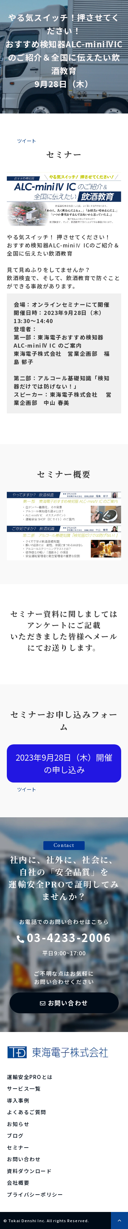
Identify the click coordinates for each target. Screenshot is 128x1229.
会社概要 (18, 1182)
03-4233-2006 (69, 937)
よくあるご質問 (26, 1112)
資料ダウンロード (29, 1170)
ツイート (26, 140)
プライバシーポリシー (35, 1194)
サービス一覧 (24, 1088)
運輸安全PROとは (30, 1076)
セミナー (18, 1147)
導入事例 (18, 1100)
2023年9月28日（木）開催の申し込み (64, 763)
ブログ (15, 1135)
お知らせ (18, 1123)
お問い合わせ (68, 1002)
